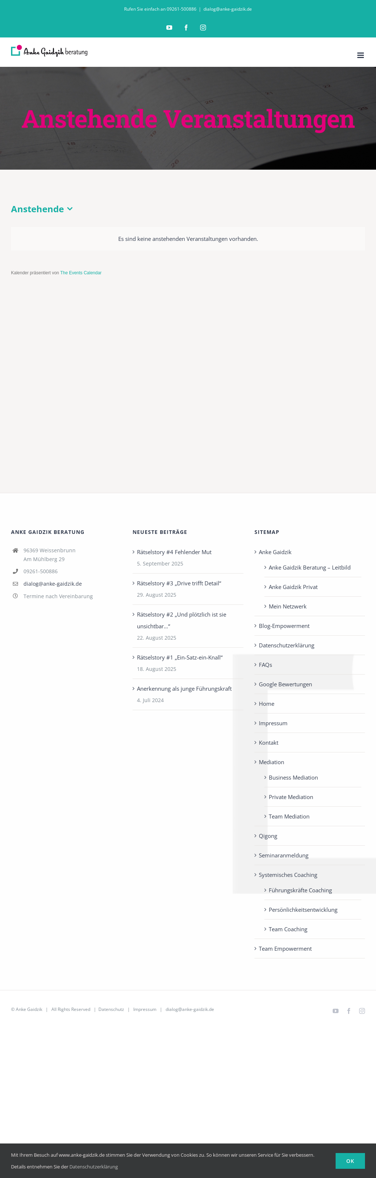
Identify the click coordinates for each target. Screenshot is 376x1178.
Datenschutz (111, 1009)
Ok (350, 1160)
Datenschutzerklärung (286, 645)
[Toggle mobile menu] (361, 55)
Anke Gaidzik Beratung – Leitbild (310, 567)
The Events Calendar (81, 272)
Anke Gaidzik (275, 552)
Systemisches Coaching (288, 874)
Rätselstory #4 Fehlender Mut (174, 552)
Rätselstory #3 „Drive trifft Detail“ (179, 583)
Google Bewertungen (285, 684)
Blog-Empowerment (284, 625)
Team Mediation (289, 816)
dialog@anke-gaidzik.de (227, 9)
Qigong (268, 835)
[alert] (188, 238)
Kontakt (268, 742)
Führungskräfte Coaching (300, 890)
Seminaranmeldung (283, 855)
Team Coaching (288, 929)
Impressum (273, 723)
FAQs (265, 664)
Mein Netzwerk (288, 606)
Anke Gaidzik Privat (293, 586)
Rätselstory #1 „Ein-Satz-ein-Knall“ (180, 657)
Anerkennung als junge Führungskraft (184, 688)
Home (266, 703)
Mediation (271, 762)
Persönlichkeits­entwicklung (303, 909)
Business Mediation (293, 777)
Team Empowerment (285, 948)
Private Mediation (291, 797)
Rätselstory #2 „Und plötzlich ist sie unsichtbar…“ (181, 620)
